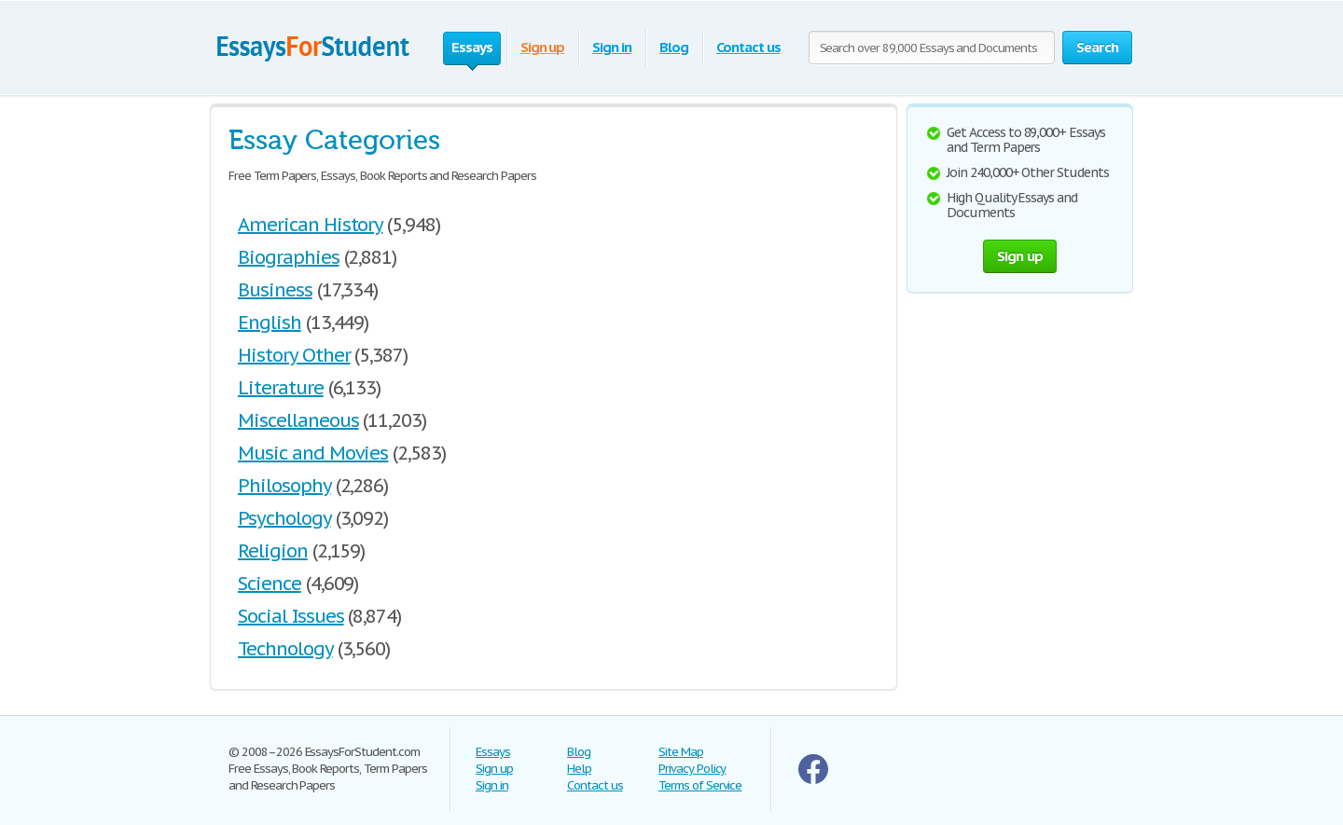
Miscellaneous (298, 420)
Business (275, 290)
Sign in (611, 47)
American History (310, 225)
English (269, 322)
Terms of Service (699, 785)
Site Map (680, 752)
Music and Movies (313, 453)
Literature (281, 388)
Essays (493, 752)
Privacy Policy (692, 769)
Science (269, 583)
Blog (673, 47)
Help (579, 769)
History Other (294, 355)
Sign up (542, 47)
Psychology (284, 518)
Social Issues (290, 616)
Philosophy (284, 486)
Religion (273, 551)
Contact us (748, 47)
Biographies (288, 257)
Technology (285, 649)
